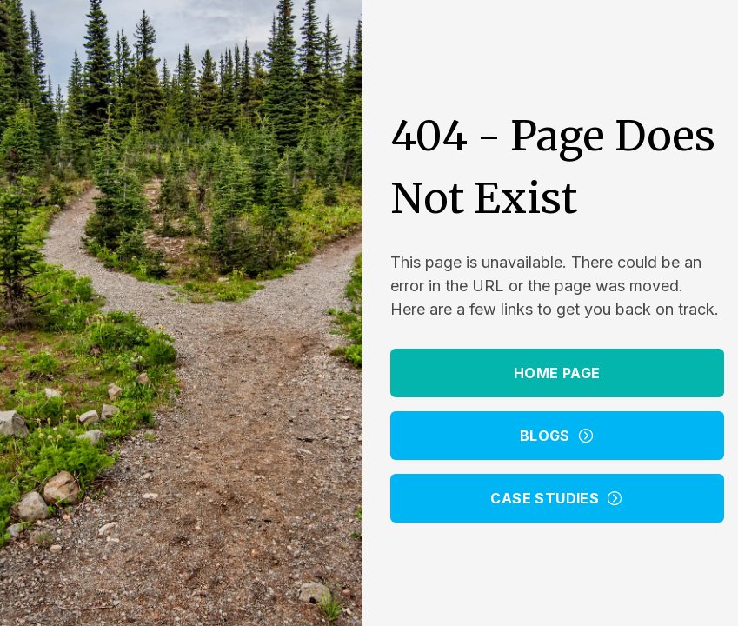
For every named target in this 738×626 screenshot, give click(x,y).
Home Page (557, 373)
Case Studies (556, 498)
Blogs (557, 435)
